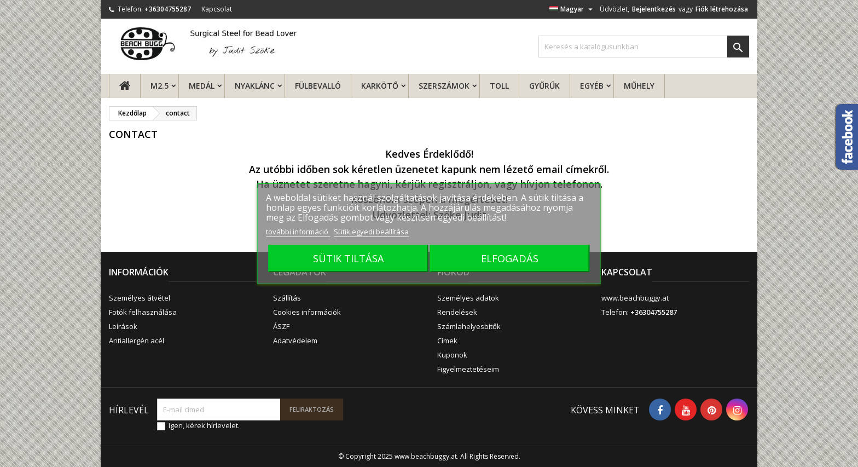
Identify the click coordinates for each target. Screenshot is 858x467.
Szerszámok (444, 85)
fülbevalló (318, 85)
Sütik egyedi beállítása (371, 232)
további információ (298, 232)
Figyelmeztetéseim (468, 369)
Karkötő (379, 85)
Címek (447, 340)
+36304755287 (167, 9)
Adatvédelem (295, 340)
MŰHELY (639, 85)
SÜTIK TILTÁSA (348, 258)
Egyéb (592, 85)
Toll (499, 85)
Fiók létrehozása (721, 9)
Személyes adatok (468, 298)
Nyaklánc (255, 85)
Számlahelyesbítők (469, 326)
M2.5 (159, 85)
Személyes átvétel (139, 298)
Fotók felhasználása (143, 312)
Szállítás (287, 298)
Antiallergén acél (136, 340)
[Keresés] (643, 46)
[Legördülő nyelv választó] (572, 9)
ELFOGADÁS (509, 258)
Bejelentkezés (654, 9)
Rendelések (457, 312)
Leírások (123, 326)
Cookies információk (307, 312)
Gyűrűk (544, 85)
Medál (202, 85)
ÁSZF (281, 326)
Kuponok (452, 355)
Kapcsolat (216, 9)
